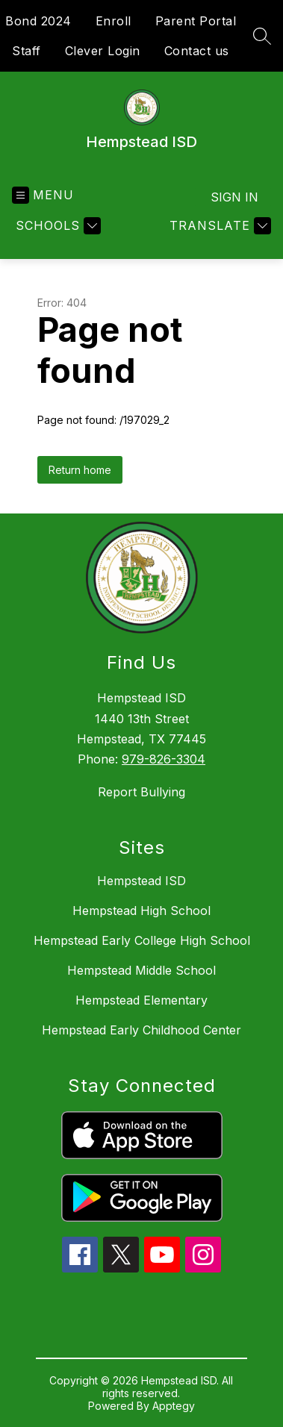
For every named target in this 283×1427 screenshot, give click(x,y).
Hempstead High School (141, 910)
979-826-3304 (163, 759)
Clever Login (102, 50)
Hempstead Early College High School (142, 940)
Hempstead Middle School (141, 970)
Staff (26, 50)
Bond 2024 (38, 20)
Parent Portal (196, 20)
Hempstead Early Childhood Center (141, 1029)
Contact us (196, 50)
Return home (80, 469)
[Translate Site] (218, 225)
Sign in (234, 197)
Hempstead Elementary (141, 1000)
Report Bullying (141, 791)
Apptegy (173, 1405)
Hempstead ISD (141, 880)
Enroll (113, 20)
